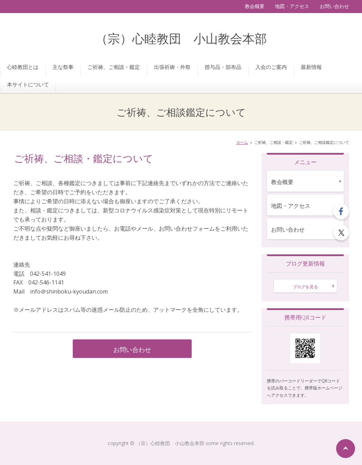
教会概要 (254, 6)
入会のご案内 (271, 66)
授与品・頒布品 (223, 66)
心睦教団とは (22, 66)
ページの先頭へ (345, 448)
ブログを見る (305, 287)
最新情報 (311, 66)
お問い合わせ (334, 6)
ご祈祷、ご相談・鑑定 (113, 66)
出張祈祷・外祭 (172, 66)
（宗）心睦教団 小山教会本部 (181, 39)
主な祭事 (62, 66)
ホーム (242, 142)
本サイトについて (28, 84)
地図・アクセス (292, 6)
